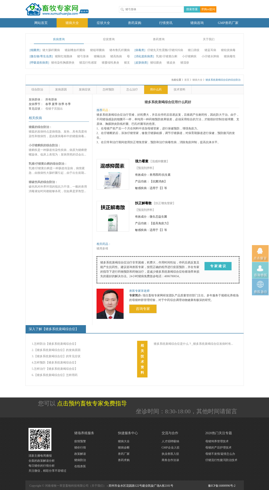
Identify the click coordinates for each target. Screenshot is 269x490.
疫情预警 (80, 441)
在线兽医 (80, 466)
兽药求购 (124, 460)
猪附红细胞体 (63, 56)
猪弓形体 (83, 56)
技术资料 (179, 89)
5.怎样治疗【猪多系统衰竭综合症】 (55, 368)
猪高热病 (116, 56)
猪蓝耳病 (210, 50)
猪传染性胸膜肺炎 (62, 62)
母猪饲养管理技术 (217, 441)
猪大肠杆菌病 (51, 50)
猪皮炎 (171, 62)
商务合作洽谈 (170, 460)
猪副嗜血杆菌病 (75, 50)
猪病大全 (72, 23)
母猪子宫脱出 (54, 108)
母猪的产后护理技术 (218, 447)
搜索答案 (192, 9)
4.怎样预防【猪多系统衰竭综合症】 (55, 362)
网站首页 (41, 23)
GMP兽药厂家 (228, 23)
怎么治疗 (132, 89)
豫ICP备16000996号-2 (221, 485)
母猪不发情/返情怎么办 (220, 453)
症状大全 (103, 23)
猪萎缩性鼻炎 (110, 62)
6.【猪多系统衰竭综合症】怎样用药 (55, 375)
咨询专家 (143, 309)
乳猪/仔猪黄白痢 (166, 56)
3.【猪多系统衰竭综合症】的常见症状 (56, 356)
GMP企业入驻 (171, 447)
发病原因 (61, 89)
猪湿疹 (184, 62)
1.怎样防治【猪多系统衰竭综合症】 (55, 343)
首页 (186, 79)
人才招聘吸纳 (170, 441)
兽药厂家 (124, 453)
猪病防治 (80, 460)
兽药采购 (134, 23)
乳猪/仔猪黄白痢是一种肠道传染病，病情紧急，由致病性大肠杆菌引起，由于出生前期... (57, 168)
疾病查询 (59, 39)
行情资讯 (165, 23)
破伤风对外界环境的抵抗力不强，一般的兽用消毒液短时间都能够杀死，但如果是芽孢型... (58, 186)
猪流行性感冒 (88, 62)
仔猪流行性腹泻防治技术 (221, 460)
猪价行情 (80, 447)
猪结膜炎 (156, 62)
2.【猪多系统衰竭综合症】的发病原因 (56, 350)
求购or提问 (208, 9)
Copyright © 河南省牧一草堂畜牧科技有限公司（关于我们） (68, 485)
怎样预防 (108, 89)
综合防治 (37, 89)
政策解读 (80, 453)
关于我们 (208, 39)
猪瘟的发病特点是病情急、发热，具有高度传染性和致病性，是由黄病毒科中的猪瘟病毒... (58, 131)
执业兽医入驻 (170, 453)
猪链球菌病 (97, 50)
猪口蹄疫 (194, 50)
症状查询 (109, 39)
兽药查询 (159, 39)
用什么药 (156, 89)
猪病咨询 (197, 23)
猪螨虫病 (99, 56)
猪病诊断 (124, 447)
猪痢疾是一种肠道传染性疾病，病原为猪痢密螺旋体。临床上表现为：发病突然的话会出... (58, 150)
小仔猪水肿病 (210, 56)
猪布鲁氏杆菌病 (119, 50)
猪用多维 (102, 248)
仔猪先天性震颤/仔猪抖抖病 (165, 50)
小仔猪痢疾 (189, 56)
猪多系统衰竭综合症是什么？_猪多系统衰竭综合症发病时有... (193, 343)
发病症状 (84, 89)
